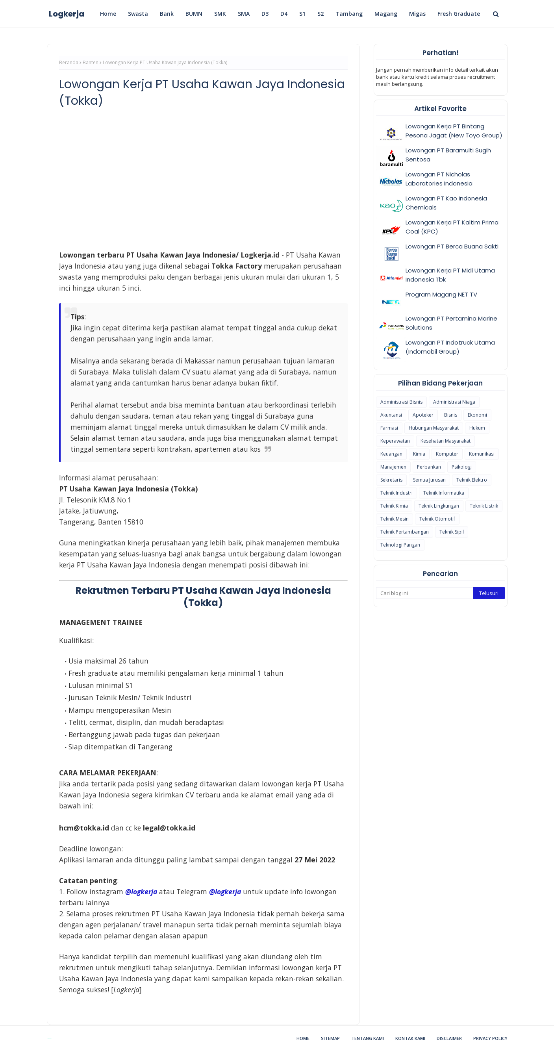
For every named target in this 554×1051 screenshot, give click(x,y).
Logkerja (66, 13)
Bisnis (450, 415)
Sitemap (330, 1038)
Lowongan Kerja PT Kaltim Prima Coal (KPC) (452, 226)
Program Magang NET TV (441, 294)
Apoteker (423, 415)
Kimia (419, 453)
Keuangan (391, 453)
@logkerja (225, 891)
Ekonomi (477, 415)
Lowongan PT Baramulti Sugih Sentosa (448, 154)
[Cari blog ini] (424, 593)
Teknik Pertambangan (404, 531)
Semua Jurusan (429, 479)
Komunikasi (482, 453)
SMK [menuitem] (220, 13)
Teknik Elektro (471, 479)
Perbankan (429, 466)
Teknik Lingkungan (439, 505)
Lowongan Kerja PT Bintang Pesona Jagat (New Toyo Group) (454, 130)
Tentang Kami (367, 1038)
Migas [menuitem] (417, 13)
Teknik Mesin (394, 518)
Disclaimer (449, 1038)
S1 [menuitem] (302, 13)
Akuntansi (391, 415)
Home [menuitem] (108, 13)
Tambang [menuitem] (349, 13)
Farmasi (389, 427)
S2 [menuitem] (320, 13)
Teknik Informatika (443, 492)
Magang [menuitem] (385, 13)
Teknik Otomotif (437, 518)
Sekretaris (391, 479)
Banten (90, 62)
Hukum (477, 427)
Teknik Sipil (451, 531)
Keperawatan (395, 440)
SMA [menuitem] (244, 13)
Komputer (447, 453)
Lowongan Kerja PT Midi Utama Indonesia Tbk (450, 275)
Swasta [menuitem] (138, 13)
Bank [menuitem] (167, 13)
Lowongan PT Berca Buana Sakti (452, 246)
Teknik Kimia (394, 505)
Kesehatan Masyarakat (446, 440)
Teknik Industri (396, 492)
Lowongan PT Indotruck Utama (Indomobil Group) (450, 347)
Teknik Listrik (484, 505)
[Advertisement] (203, 184)
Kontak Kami (410, 1038)
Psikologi (462, 466)
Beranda (68, 62)
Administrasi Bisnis (401, 402)
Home (302, 1038)
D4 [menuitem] (283, 13)
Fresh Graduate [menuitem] (458, 13)
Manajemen (393, 466)
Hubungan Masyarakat (434, 427)
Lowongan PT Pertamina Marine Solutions (451, 323)
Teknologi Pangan (400, 544)
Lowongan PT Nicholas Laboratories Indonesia (439, 178)
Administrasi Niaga (454, 402)
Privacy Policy (490, 1038)
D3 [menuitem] (265, 13)
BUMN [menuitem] (193, 13)
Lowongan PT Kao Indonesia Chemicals (446, 202)
